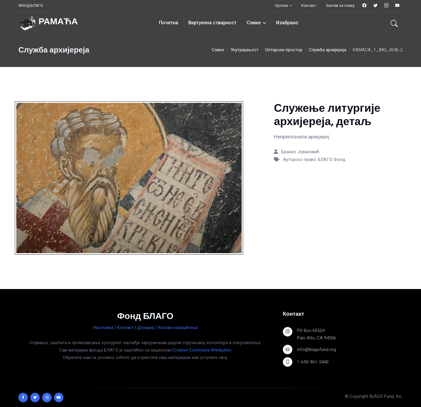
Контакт (308, 5)
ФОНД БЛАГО (30, 5)
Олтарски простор (283, 49)
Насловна (103, 327)
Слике (254, 22)
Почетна (168, 22)
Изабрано (287, 22)
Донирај (145, 327)
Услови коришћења (177, 327)
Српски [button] (281, 5)
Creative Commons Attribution (202, 350)
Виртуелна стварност (212, 22)
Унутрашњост (245, 49)
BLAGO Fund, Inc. (386, 396)
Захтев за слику (340, 5)
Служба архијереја (327, 49)
